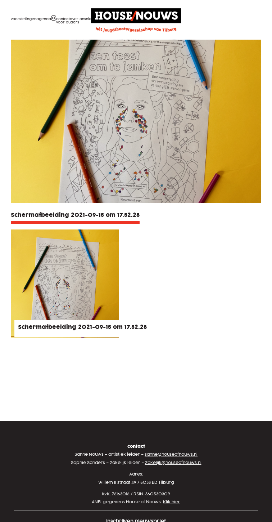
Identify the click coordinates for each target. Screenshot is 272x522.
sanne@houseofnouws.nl (171, 454)
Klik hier (171, 502)
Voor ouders (67, 22)
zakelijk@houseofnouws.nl (173, 463)
